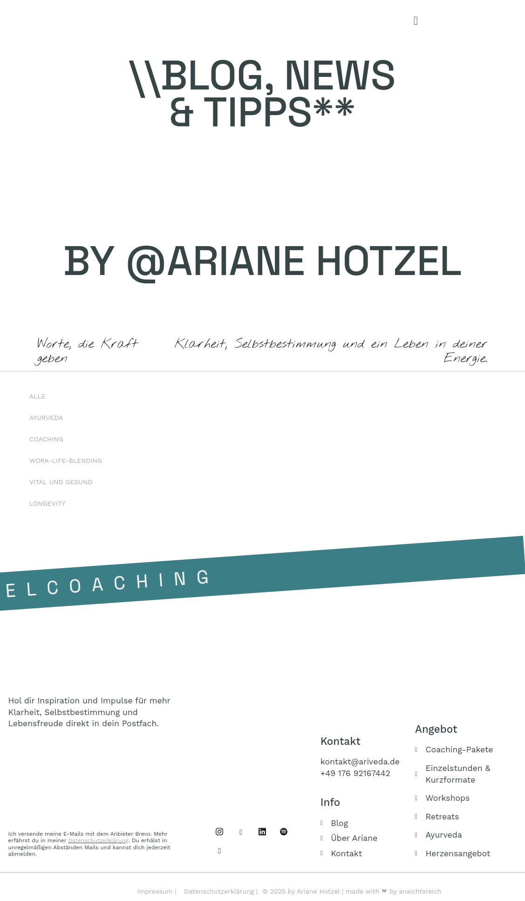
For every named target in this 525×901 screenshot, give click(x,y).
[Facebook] (219, 832)
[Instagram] (241, 832)
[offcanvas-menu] (415, 21)
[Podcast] (284, 832)
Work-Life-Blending (65, 460)
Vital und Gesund (61, 482)
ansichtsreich (420, 891)
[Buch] (219, 850)
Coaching (46, 439)
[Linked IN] (262, 832)
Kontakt (340, 741)
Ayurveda (46, 417)
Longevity (47, 503)
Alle (37, 396)
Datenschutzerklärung (98, 840)
